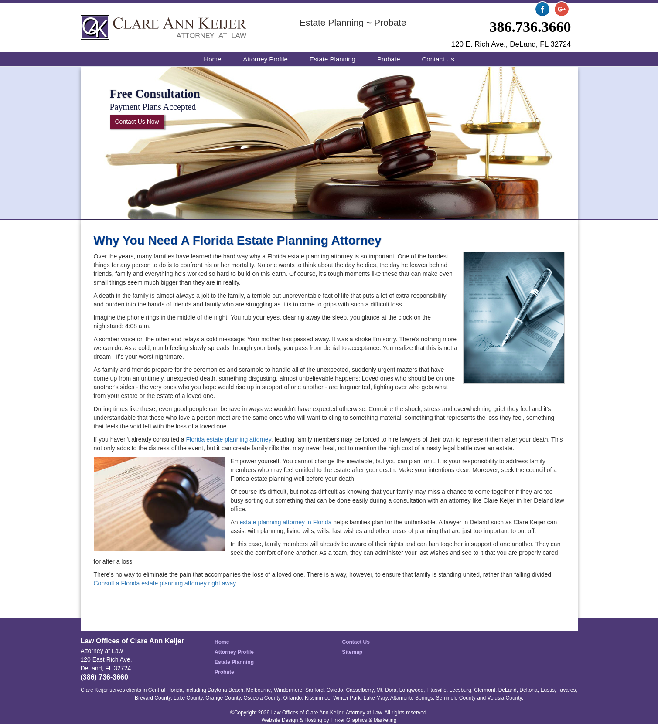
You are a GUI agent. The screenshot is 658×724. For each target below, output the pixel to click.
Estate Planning (332, 59)
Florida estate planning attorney (228, 439)
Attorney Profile (265, 59)
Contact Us (438, 59)
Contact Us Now (137, 121)
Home (212, 59)
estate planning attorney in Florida (286, 522)
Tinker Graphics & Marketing (364, 720)
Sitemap (352, 652)
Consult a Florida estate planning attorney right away (165, 583)
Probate (388, 59)
